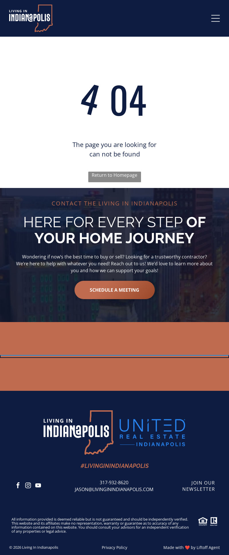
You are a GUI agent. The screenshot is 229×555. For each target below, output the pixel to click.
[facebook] (18, 486)
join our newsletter (198, 486)
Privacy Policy (114, 547)
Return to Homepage (114, 175)
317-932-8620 (114, 482)
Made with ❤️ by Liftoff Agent (191, 547)
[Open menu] (215, 18)
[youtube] (38, 486)
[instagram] (28, 486)
